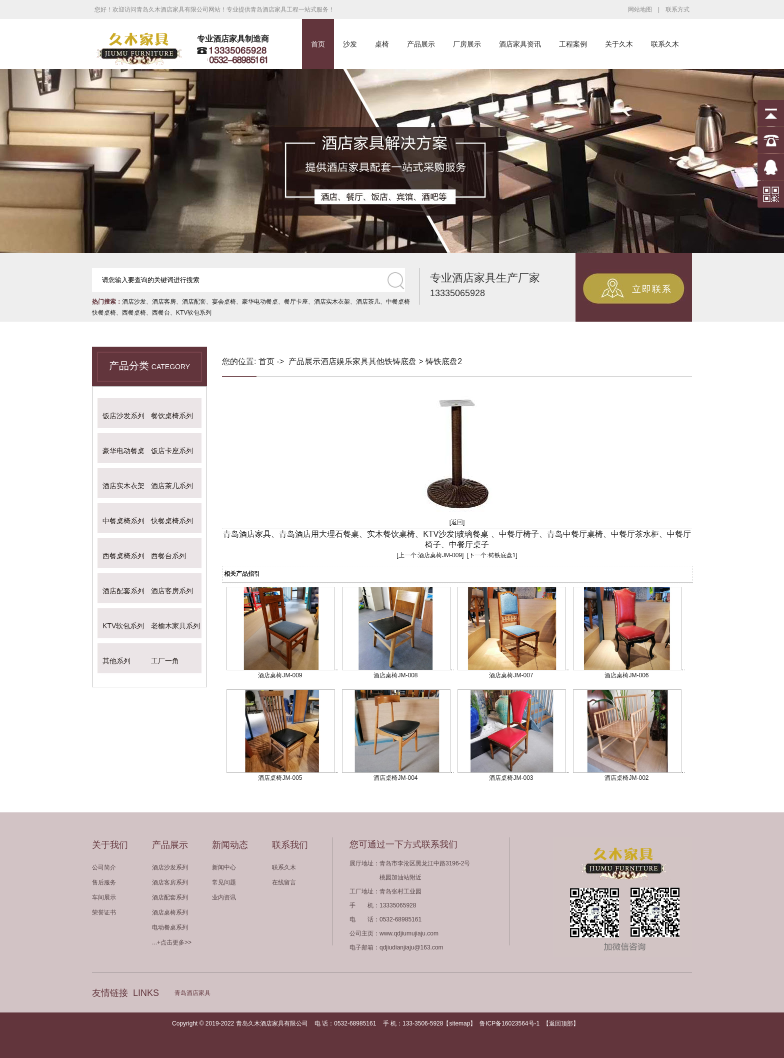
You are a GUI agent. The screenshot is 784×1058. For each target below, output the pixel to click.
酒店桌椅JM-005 (280, 777)
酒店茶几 (368, 301)
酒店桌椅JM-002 (626, 777)
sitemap (459, 1023)
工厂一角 (165, 661)
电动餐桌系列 (170, 927)
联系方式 (678, 9)
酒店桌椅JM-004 (396, 777)
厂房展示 (467, 44)
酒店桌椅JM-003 (511, 777)
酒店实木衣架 (332, 301)
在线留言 (284, 882)
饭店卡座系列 (172, 451)
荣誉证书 (104, 912)
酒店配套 (194, 301)
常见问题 (224, 882)
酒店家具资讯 (520, 44)
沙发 (350, 44)
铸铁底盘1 (502, 555)
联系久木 (665, 44)
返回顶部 (561, 1023)
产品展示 (421, 44)
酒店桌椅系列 (170, 912)
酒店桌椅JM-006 (626, 675)
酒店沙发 (134, 301)
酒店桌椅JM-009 (440, 555)
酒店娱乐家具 (344, 361)
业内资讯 (224, 897)
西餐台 (161, 312)
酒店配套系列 (123, 591)
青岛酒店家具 (192, 992)
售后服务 (104, 882)
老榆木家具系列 (175, 626)
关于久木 (619, 44)
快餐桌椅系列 (172, 521)
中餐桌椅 (398, 301)
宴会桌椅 (224, 301)
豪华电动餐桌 (260, 301)
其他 (376, 361)
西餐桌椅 (134, 312)
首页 (318, 44)
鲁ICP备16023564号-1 (510, 1023)
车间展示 (104, 897)
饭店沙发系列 (123, 416)
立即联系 (652, 289)
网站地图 (640, 9)
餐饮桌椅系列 (172, 416)
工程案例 (573, 44)
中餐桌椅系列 (123, 521)
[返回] (457, 522)
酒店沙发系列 (170, 867)
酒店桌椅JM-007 (511, 675)
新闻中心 (224, 867)
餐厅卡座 (296, 301)
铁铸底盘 (400, 361)
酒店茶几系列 (172, 486)
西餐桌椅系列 (123, 556)
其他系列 (116, 661)
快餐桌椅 (104, 312)
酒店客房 (164, 301)
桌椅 (382, 44)
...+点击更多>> (172, 942)
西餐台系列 (168, 556)
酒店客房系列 (172, 591)
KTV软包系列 (194, 312)
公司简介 (104, 867)
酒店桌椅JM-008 (396, 675)
